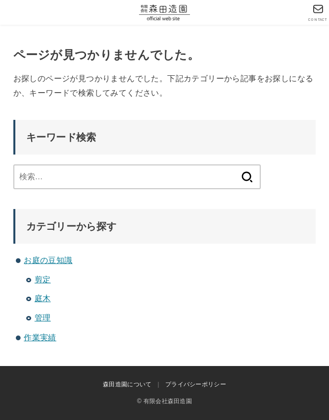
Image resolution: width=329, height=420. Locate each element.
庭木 (43, 298)
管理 (43, 318)
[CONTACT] (318, 12)
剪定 (43, 279)
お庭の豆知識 (48, 260)
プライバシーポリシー (195, 384)
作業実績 (40, 337)
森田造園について (127, 384)
